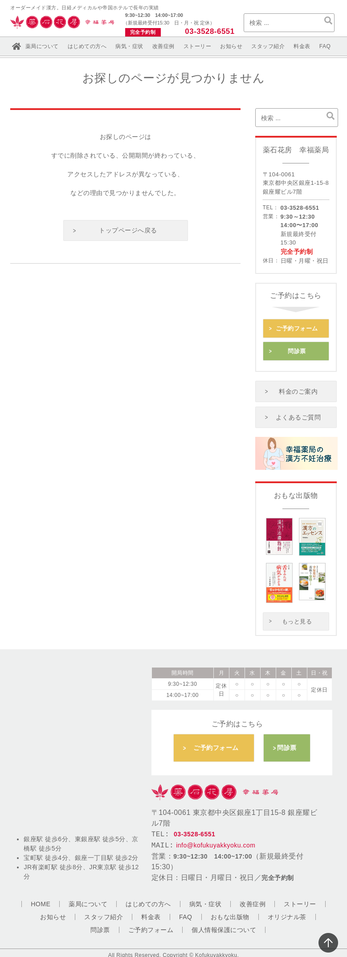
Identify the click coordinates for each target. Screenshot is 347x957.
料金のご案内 (298, 389)
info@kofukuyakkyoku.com (215, 843)
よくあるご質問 (298, 415)
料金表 (302, 46)
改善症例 (163, 46)
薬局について (42, 46)
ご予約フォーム (297, 328)
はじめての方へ (87, 46)
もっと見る (297, 618)
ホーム (16, 46)
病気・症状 (129, 46)
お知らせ (231, 46)
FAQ (325, 46)
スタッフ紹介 (268, 46)
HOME (40, 901)
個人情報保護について (224, 927)
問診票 (297, 350)
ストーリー (198, 46)
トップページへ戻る (128, 230)
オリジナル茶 (287, 914)
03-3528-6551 (210, 31)
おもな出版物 (230, 914)
